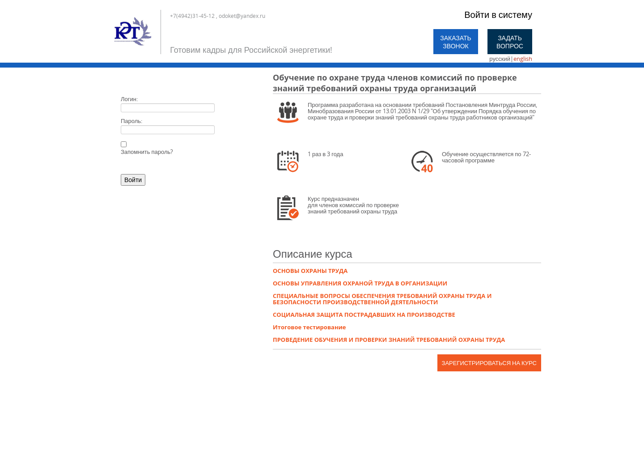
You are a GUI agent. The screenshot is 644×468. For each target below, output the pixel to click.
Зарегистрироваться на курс (489, 363)
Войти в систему (498, 14)
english (522, 59)
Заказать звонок (455, 42)
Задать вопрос (509, 42)
